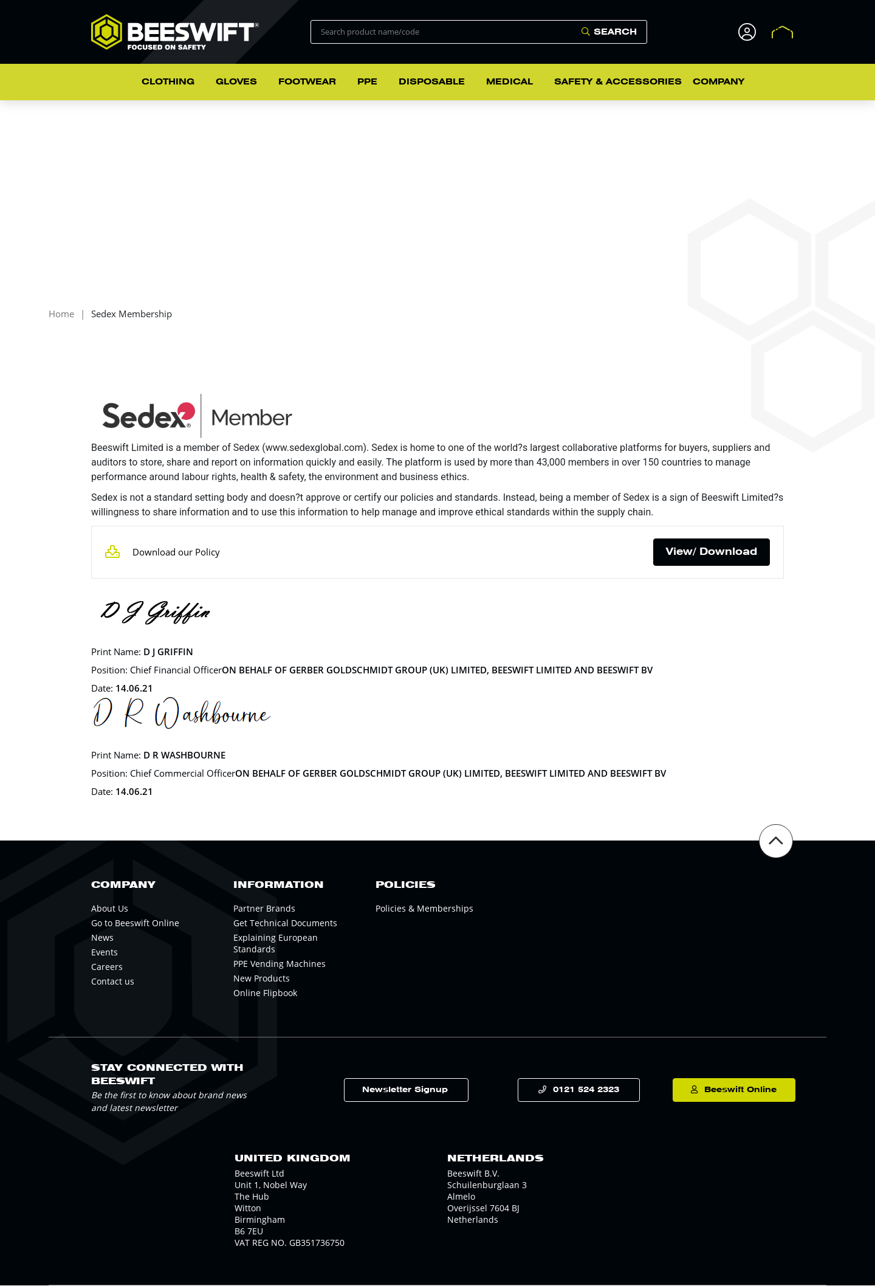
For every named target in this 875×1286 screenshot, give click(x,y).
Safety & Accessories (618, 81)
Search (615, 31)
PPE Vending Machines (279, 964)
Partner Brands (264, 909)
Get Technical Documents (285, 923)
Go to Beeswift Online (135, 923)
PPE (367, 81)
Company (718, 81)
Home (61, 315)
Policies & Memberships (424, 909)
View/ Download (711, 552)
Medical (509, 81)
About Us (109, 909)
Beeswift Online (729, 1090)
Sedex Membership (131, 315)
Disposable (432, 81)
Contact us (112, 982)
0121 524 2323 (579, 1090)
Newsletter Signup (420, 1090)
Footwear (307, 81)
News (102, 938)
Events (104, 952)
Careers (107, 967)
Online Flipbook (265, 993)
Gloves (236, 81)
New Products (261, 979)
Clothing (168, 81)
